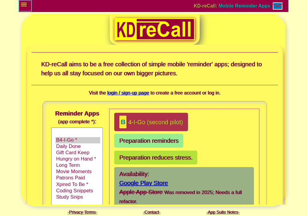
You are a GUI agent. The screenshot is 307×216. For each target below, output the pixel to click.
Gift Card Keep (77, 153)
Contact (152, 212)
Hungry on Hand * (77, 159)
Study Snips (77, 197)
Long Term (77, 165)
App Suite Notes (223, 212)
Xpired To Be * (77, 185)
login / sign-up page (128, 92)
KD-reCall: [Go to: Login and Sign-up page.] (206, 5)
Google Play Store (143, 183)
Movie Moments (77, 172)
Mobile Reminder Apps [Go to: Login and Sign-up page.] (244, 5)
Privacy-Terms (82, 212)
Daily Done (77, 146)
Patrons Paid (77, 178)
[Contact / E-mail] (277, 6)
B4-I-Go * (77, 140)
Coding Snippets (77, 191)
